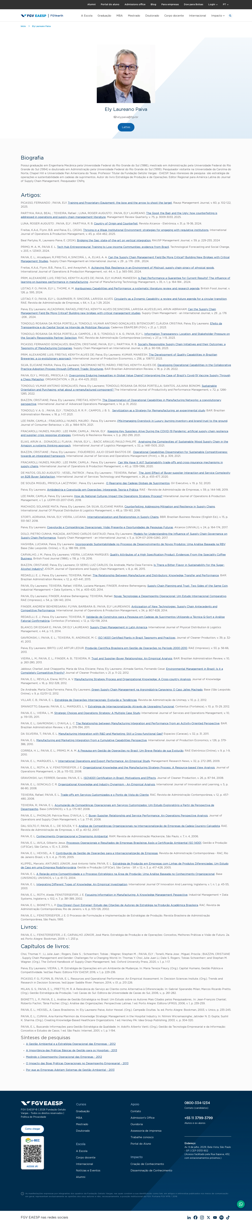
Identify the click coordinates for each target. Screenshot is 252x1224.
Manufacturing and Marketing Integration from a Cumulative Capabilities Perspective (91, 740)
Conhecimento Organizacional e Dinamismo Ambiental (72, 836)
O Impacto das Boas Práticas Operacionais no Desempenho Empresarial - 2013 (77, 1063)
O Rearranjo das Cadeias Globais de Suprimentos (138, 483)
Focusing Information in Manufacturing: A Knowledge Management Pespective (136, 895)
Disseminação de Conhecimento (151, 1172)
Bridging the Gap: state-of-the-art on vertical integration (114, 240)
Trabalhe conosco (142, 1139)
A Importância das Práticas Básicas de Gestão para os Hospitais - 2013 (71, 1050)
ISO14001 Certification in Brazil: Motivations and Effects (120, 778)
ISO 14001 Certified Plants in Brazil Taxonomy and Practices (136, 638)
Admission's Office (143, 1119)
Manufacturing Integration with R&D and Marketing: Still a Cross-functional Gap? (110, 734)
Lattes (126, 127)
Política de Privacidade (33, 1119)
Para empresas (170, 4)
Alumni (91, 4)
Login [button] (211, 4)
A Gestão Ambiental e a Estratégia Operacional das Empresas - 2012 (71, 1044)
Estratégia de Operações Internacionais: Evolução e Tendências (96, 700)
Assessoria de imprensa (146, 1132)
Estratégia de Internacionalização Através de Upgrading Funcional (131, 706)
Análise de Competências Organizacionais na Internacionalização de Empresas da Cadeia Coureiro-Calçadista (149, 826)
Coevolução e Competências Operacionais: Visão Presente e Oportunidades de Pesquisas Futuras (110, 527)
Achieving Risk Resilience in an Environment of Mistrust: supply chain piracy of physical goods (152, 267)
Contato (136, 1113)
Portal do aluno (110, 4)
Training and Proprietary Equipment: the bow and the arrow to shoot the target (120, 203)
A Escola (86, 15)
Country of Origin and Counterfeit (116, 223)
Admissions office (135, 4)
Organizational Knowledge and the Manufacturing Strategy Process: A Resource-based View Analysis (149, 767)
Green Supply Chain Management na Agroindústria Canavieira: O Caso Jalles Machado (147, 689)
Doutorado (152, 15)
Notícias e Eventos (88, 1172)
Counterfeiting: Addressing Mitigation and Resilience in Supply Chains (170, 506)
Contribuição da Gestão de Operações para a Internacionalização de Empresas (107, 853)
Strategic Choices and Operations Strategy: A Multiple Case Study (97, 713)
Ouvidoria (137, 1126)
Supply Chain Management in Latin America (118, 627)
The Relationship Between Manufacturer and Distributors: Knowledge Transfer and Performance (156, 575)
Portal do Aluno (141, 1145)
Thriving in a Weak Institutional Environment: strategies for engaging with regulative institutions (145, 230)
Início (23, 26)
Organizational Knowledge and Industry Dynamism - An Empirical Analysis (106, 784)
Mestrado (134, 15)
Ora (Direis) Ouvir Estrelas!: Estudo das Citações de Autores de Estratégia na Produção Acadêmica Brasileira (127, 905)
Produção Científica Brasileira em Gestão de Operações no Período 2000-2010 (136, 648)
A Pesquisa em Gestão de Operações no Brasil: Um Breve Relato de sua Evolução (130, 750)
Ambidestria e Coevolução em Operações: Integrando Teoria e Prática (92, 489)
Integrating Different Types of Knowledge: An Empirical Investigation (81, 884)
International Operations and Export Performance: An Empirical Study (104, 761)
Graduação (104, 15)
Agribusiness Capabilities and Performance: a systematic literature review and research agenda (137, 288)
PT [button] (224, 4)
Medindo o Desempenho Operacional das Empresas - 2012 (64, 1057)
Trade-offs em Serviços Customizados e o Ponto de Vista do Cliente (105, 795)
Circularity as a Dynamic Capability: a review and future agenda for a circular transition (170, 299)
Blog (153, 4)
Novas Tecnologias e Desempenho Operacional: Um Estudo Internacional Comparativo (170, 596)
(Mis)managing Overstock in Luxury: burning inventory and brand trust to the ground (172, 421)
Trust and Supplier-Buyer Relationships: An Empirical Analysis (131, 658)
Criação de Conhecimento (147, 1165)
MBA (119, 15)
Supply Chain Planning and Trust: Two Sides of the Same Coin (187, 586)
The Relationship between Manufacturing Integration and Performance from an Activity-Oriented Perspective (148, 723)
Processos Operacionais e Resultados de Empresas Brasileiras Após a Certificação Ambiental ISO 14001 (133, 843)
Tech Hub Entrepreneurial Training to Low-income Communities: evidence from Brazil (113, 247)
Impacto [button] (216, 15)
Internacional (197, 15)
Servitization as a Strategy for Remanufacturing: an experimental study (158, 410)
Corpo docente (174, 15)
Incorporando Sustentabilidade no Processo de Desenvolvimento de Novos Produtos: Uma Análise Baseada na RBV (150, 544)
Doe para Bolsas (193, 4)
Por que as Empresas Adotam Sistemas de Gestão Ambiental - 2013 (70, 1070)
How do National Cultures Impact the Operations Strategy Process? (118, 496)
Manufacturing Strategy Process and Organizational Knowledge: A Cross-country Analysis (132, 679)
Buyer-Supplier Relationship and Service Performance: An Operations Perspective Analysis (148, 815)
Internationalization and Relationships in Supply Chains (123, 517)
